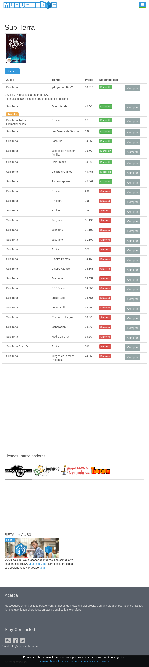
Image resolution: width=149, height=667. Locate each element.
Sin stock (105, 191)
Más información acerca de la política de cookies (79, 661)
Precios (12, 71)
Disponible (105, 87)
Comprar (132, 88)
